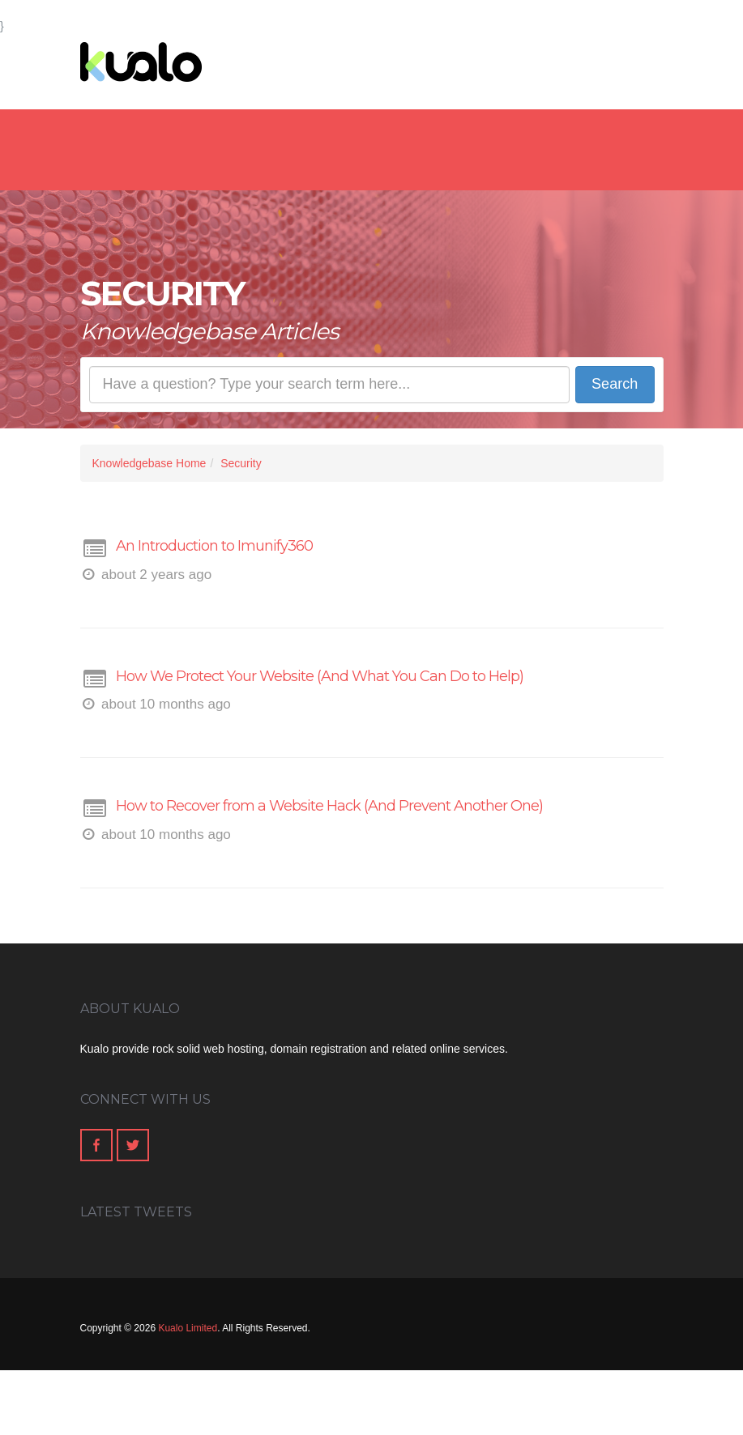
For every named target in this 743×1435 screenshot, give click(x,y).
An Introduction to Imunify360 (214, 546)
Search (614, 384)
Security (241, 463)
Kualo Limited (187, 1328)
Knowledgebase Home (149, 463)
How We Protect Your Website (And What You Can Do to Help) (319, 676)
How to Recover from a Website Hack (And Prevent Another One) (329, 806)
